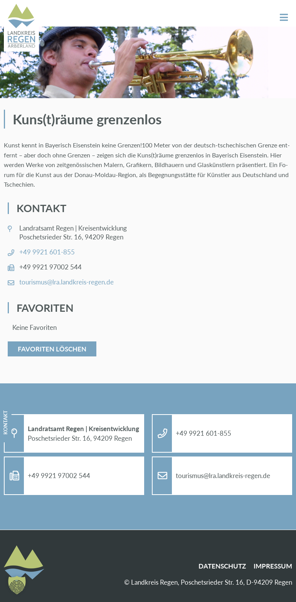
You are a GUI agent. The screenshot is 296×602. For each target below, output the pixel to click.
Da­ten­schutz (222, 566)
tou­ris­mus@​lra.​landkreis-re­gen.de (66, 282)
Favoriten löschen (52, 349)
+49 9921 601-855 (47, 252)
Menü (284, 17)
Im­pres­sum (273, 566)
